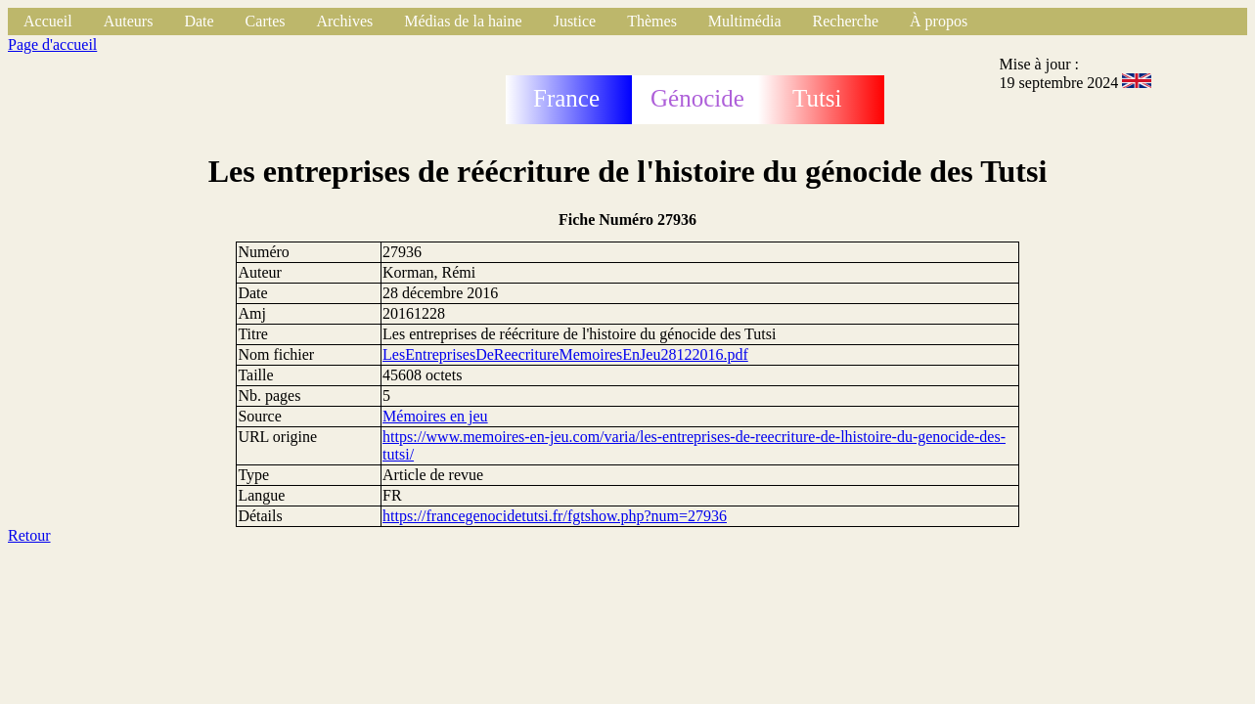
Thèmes (652, 21)
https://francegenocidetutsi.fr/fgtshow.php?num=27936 (554, 515)
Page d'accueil (52, 44)
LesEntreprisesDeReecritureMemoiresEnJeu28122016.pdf (565, 354)
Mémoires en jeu (435, 416)
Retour (29, 535)
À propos (938, 21)
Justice (575, 21)
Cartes (266, 21)
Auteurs (129, 21)
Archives (344, 21)
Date (198, 21)
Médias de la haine (462, 21)
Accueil (47, 21)
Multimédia (745, 21)
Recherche (846, 21)
